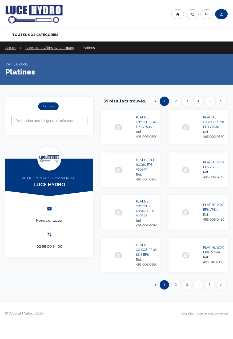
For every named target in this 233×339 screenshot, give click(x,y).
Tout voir (48, 106)
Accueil (10, 48)
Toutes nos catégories (31, 35)
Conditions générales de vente (205, 313)
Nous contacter (49, 220)
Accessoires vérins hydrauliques (50, 48)
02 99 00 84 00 (49, 247)
